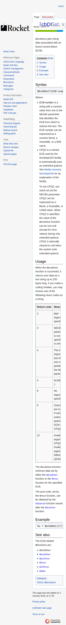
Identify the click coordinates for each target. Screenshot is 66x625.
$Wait (42, 571)
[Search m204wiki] (59, 25)
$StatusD (40, 503)
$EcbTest (50, 507)
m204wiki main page (42, 608)
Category (41, 578)
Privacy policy (38, 601)
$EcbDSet (51, 475)
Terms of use (38, 614)
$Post (55, 478)
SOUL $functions (46, 582)
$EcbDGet (45, 550)
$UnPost (44, 567)
